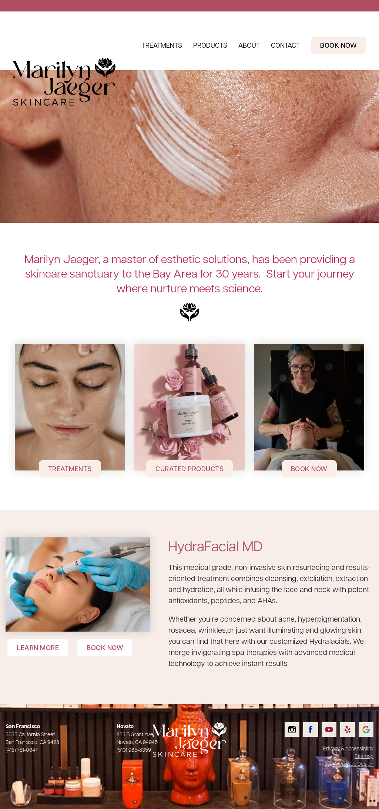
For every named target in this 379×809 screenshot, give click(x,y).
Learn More (38, 647)
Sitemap (364, 755)
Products (210, 45)
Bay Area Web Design (349, 763)
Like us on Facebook (315, 722)
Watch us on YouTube (333, 722)
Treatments (162, 45)
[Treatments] (70, 407)
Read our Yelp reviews (352, 722)
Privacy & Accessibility (348, 748)
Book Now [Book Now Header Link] (338, 45)
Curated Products (189, 468)
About (249, 45)
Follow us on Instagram (297, 722)
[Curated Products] (189, 407)
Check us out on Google (370, 722)
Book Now (309, 468)
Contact (285, 45)
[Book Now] (309, 407)
